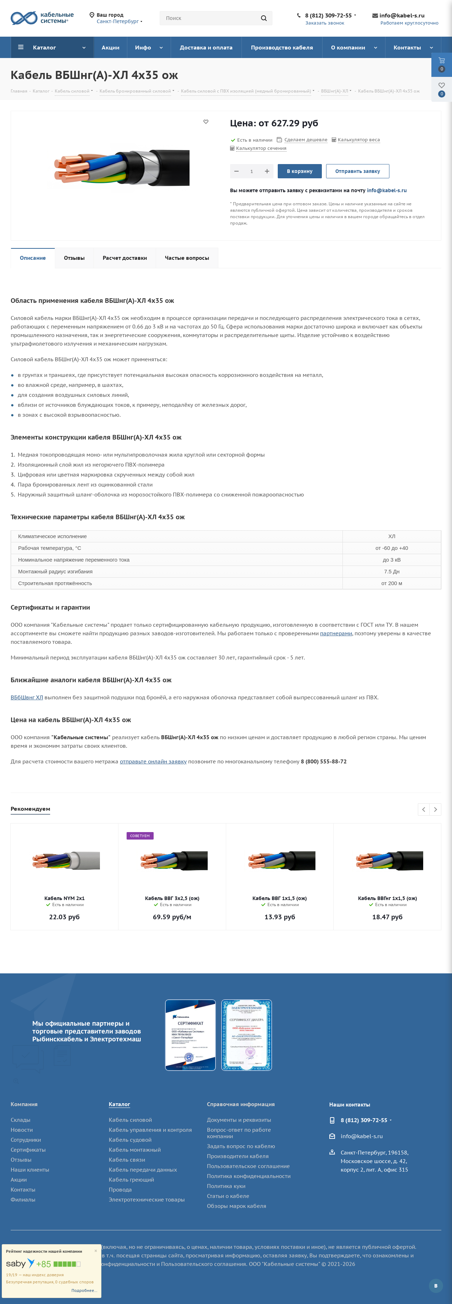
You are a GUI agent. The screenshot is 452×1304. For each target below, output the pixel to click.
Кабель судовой (130, 1139)
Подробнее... (84, 1290)
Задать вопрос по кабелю (241, 1146)
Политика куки (226, 1186)
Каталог (119, 1104)
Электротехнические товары (147, 1199)
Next (435, 810)
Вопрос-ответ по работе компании (239, 1133)
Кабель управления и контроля (150, 1129)
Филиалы (23, 1199)
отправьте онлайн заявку (153, 761)
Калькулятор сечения (261, 148)
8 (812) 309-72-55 (328, 15)
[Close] (95, 1251)
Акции (19, 1179)
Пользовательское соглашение (248, 1166)
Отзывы (21, 1159)
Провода (120, 1189)
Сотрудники (26, 1139)
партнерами (336, 633)
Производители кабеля (238, 1156)
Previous (424, 810)
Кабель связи (127, 1159)
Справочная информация (241, 1104)
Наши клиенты (30, 1169)
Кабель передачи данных (143, 1169)
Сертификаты (28, 1149)
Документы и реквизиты (239, 1119)
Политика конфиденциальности (249, 1176)
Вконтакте (436, 1286)
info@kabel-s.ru (402, 15)
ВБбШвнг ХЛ (27, 697)
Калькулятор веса (359, 140)
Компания (24, 1104)
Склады (21, 1119)
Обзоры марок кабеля (236, 1206)
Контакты (23, 1189)
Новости (22, 1129)
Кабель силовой (130, 1119)
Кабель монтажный (135, 1149)
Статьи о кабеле (228, 1196)
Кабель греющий (131, 1179)
